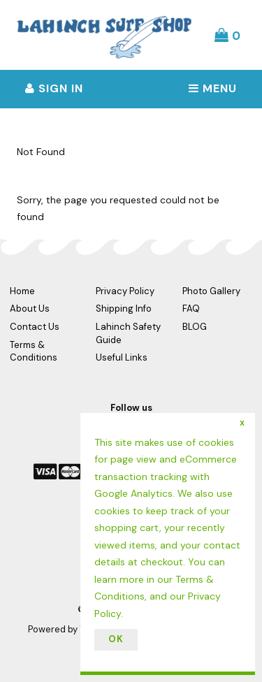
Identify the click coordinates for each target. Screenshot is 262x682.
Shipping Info (124, 308)
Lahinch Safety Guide (128, 333)
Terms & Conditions (33, 351)
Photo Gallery (211, 291)
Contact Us (34, 327)
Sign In (54, 88)
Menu (213, 88)
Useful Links (121, 357)
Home (22, 291)
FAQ (191, 308)
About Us (30, 308)
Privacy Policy (125, 291)
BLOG (194, 327)
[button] (227, 35)
